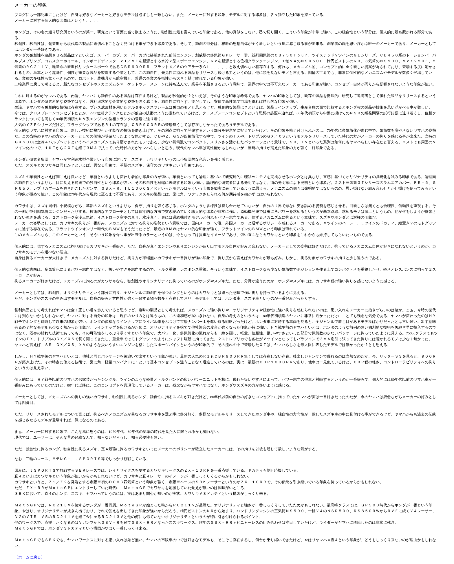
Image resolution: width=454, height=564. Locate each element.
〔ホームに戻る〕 (29, 557)
